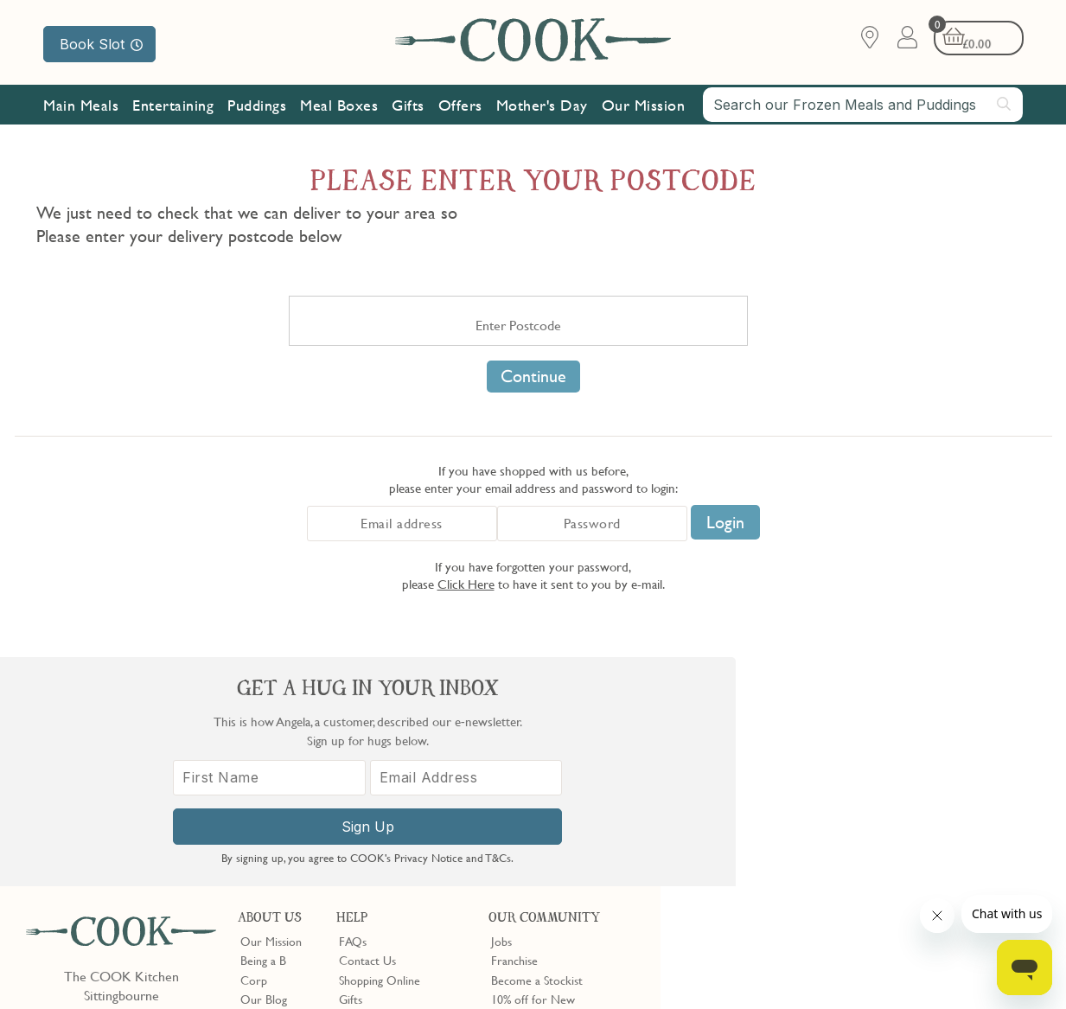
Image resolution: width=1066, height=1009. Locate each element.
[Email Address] (960, 805)
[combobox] (863, 105)
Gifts (408, 106)
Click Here (466, 583)
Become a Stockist (537, 750)
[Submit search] (1004, 105)
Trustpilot (586, 859)
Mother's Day (542, 106)
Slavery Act (317, 968)
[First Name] (766, 805)
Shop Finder (270, 789)
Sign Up (863, 854)
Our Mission (644, 106)
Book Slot (101, 44)
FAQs (353, 711)
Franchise (514, 731)
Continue (533, 376)
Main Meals (80, 106)
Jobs (501, 711)
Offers (460, 106)
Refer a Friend (527, 828)
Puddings (256, 106)
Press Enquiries (376, 789)
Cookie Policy (248, 968)
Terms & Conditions (81, 968)
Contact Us (367, 731)
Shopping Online (379, 750)
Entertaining (173, 106)
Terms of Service (418, 984)
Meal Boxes (339, 106)
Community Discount (544, 808)
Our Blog (263, 769)
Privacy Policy (171, 968)
